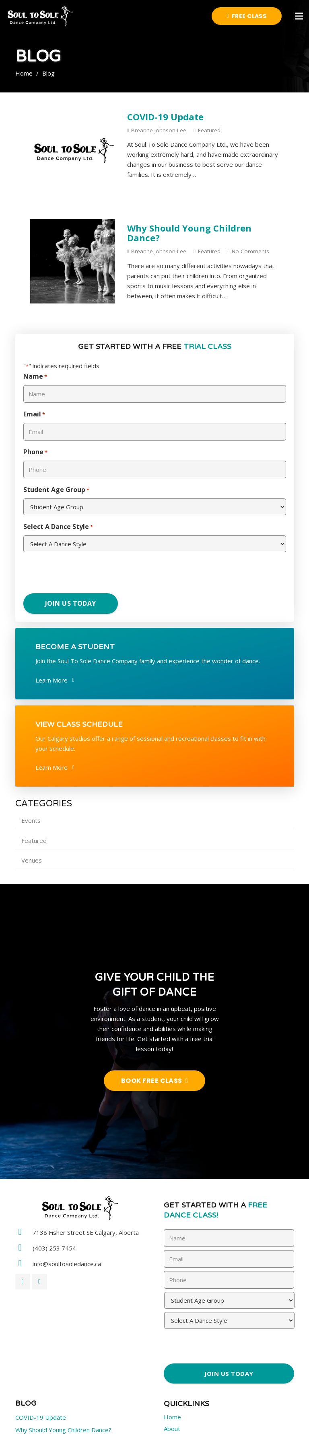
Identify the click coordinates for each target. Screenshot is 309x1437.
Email (34, 415)
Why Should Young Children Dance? (189, 233)
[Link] (40, 16)
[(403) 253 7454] (24, 1248)
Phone (35, 452)
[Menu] (299, 16)
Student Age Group (56, 490)
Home (172, 1417)
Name (35, 377)
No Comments (250, 251)
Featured (209, 130)
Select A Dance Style (58, 527)
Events (31, 820)
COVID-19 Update (165, 117)
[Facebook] (23, 1281)
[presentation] (72, 574)
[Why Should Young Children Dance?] (72, 224)
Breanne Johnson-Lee (158, 130)
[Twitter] (39, 1281)
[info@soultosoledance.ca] (24, 1264)
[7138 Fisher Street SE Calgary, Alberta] (24, 1233)
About (172, 1429)
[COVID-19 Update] (72, 113)
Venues (31, 860)
